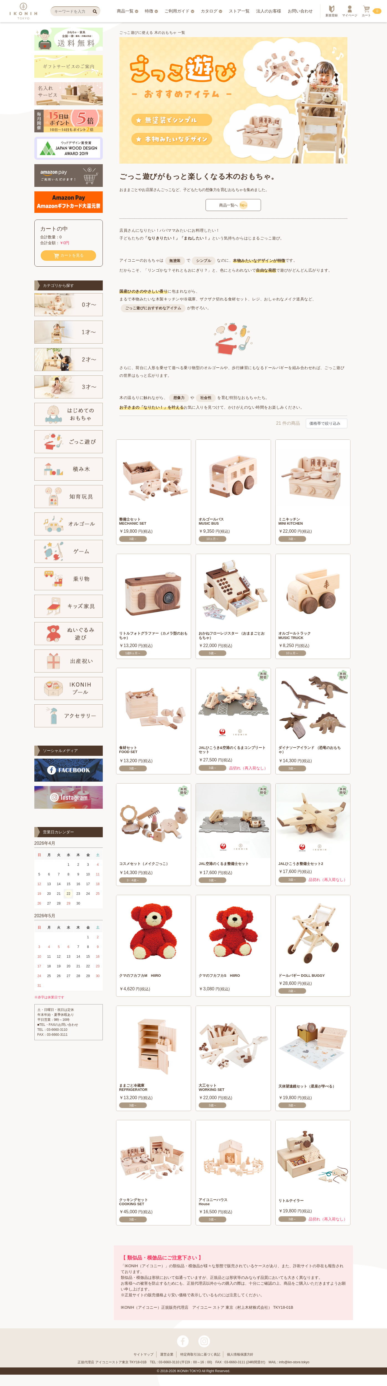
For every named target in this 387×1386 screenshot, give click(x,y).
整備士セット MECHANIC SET (136, 522)
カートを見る (68, 256)
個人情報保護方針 (240, 1366)
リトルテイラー (293, 1207)
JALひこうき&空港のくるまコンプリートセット (231, 754)
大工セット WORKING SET (214, 1094)
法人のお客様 (268, 11)
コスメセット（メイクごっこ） (150, 869)
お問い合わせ (300, 11)
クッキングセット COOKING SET (137, 1210)
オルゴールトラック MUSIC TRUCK (298, 638)
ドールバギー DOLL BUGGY (307, 980)
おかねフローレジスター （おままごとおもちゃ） (232, 638)
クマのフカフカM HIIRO (145, 980)
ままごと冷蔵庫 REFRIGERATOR (136, 1094)
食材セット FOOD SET (130, 754)
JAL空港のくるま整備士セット (229, 869)
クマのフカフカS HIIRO (224, 980)
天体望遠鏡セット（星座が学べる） (309, 1094)
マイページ (349, 11)
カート (367, 11)
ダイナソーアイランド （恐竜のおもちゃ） (312, 754)
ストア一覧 (239, 11)
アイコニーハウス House (216, 1210)
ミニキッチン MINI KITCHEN (293, 522)
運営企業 (166, 1366)
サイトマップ (143, 1366)
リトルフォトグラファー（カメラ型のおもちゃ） (152, 638)
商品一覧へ (233, 205)
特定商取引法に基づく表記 (200, 1366)
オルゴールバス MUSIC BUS (214, 522)
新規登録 (332, 11)
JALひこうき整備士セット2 (306, 869)
